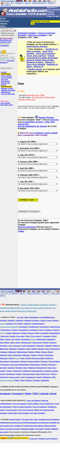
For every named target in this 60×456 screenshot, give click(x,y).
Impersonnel (37, 342)
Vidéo (17, 380)
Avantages (4, 45)
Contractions (23, 330)
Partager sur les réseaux (48, 439)
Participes (49, 355)
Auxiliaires (10, 324)
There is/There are (42, 374)
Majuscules (4, 349)
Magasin (49, 346)
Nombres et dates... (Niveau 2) (42, 65)
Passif (11, 358)
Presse (3, 85)
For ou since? (36, 336)
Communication (38, 324)
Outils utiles (12, 413)
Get (12, 339)
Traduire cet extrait (8, 90)
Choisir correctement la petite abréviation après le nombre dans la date (42, 58)
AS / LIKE (24, 317)
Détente (3, 24)
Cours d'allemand (46, 404)
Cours (3, 19)
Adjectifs (11, 320)
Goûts (17, 339)
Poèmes (24, 361)
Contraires (34, 330)
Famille (12, 336)
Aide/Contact (6, 74)
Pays (23, 358)
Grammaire (25, 339)
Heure (18, 342)
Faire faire (4, 336)
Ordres (41, 355)
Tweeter (42, 118)
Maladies (22, 349)
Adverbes (19, 320)
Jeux (27, 3)
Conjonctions (55, 327)
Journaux (17, 346)
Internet (53, 342)
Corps (41, 330)
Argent (43, 320)
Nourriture (18, 355)
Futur (54, 336)
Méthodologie (22, 352)
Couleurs (48, 330)
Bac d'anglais (24, 413)
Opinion (34, 355)
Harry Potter (4, 342)
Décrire (31, 333)
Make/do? (13, 349)
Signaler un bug (7, 88)
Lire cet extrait (6, 77)
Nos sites (5, 5)
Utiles (2, 26)
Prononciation (54, 361)
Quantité (3, 368)
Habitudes (51, 339)
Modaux (41, 349)
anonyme (54, 120)
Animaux (36, 320)
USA (53, 377)
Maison (56, 346)
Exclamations (55, 333)
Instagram (5, 393)
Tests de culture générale (22, 407)
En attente (44, 333)
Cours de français (33, 400)
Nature (44, 352)
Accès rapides (6, 76)
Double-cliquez (35, 69)
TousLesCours (39, 3)
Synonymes (10, 374)
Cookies (47, 429)
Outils (51, 3)
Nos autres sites (6, 105)
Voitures (29, 380)
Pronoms (44, 361)
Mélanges (12, 352)
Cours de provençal (25, 410)
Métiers (31, 352)
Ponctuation (4, 361)
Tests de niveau (28, 374)
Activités (3, 320)
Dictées (24, 333)
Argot (49, 320)
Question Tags (21, 368)
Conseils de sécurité (18, 423)
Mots (47, 349)
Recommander (6, 87)
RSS (35, 393)
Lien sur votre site (8, 94)
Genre (7, 339)
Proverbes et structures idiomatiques (15, 365)
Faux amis (20, 336)
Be (16, 324)
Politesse (48, 358)
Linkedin (44, 393)
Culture (18, 3)
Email (53, 393)
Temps (18, 374)
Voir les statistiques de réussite (32, 126)
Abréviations (34, 317)
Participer (4, 21)
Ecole (37, 333)
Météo (38, 352)
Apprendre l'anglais (27, 33)
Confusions (44, 327)
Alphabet (27, 320)
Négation (26, 355)
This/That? (4, 377)
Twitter (28, 393)
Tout (22, 377)
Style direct (17, 371)
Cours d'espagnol (19, 404)
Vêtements (45, 380)
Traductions (30, 377)
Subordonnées (37, 371)
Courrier (56, 330)
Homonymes (26, 342)
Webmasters (5, 92)
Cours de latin (11, 410)
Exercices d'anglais (37, 35)
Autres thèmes (40, 46)
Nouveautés (5, 81)
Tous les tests (14, 377)
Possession (15, 361)
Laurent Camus (15, 419)
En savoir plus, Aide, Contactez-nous (36, 419)
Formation (47, 336)
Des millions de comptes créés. (6, 40)
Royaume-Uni (42, 368)
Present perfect (34, 361)
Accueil (3, 72)
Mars (28, 349)
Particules (4, 358)
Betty (20, 324)
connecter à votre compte (46, 133)
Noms (10, 355)
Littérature (40, 346)
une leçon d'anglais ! (7, 61)
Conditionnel (33, 327)
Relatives (31, 368)
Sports (9, 371)
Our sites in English (37, 413)
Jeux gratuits (5, 103)
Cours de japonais (40, 407)
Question (11, 368)
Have (12, 342)
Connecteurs (6, 330)
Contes (14, 330)
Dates (29, 46)
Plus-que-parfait (38, 358)
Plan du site (5, 83)
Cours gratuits (7, 291)
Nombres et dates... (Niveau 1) (41, 62)
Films (28, 336)
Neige (50, 352)
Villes (22, 380)
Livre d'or (4, 79)
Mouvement (55, 349)
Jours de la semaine (45, 53)
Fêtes (2, 339)
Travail (38, 377)
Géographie (41, 339)
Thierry (53, 374)
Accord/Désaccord (47, 317)
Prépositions (35, 365)
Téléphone (46, 377)
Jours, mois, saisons (36, 56)
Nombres (3, 355)
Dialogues (16, 333)
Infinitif (45, 342)
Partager (50, 118)
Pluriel (28, 358)
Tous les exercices (26, 227)
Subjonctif (27, 371)
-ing (17, 317)
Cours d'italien (33, 404)
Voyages (36, 380)
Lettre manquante (28, 346)
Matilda (34, 349)
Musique (4, 352)
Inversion (3, 346)
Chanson (27, 324)
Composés (23, 327)
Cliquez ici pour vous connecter (8, 34)
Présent (44, 365)
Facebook (17, 393)
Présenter (52, 365)
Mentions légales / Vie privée (32, 429)
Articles (55, 320)
